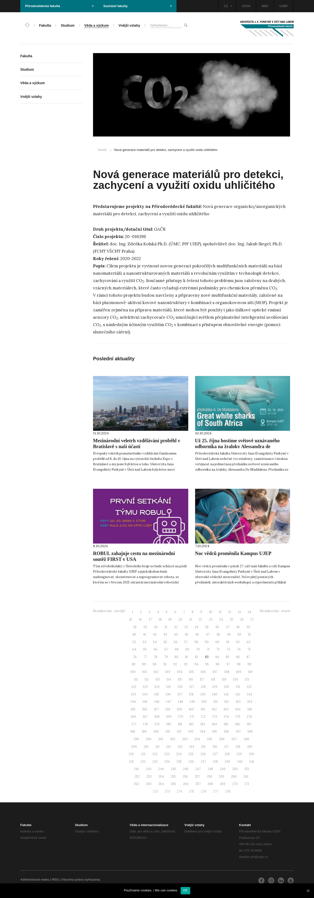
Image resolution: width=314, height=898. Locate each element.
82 (196, 657)
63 (248, 642)
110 (250, 672)
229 (239, 754)
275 (191, 791)
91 (165, 664)
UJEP (284, 6)
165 (249, 709)
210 (146, 747)
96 (218, 664)
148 (180, 702)
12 (229, 612)
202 (172, 739)
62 (238, 642)
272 (155, 791)
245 (173, 769)
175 (238, 717)
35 (207, 627)
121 (247, 679)
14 (249, 612)
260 (234, 776)
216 (214, 747)
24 (221, 619)
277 (215, 791)
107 (215, 672)
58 (196, 642)
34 (196, 627)
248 (210, 769)
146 (156, 702)
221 (143, 754)
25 (231, 619)
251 (246, 769)
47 (207, 634)
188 (132, 731)
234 (167, 762)
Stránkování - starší (275, 611)
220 (131, 754)
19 (170, 619)
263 (148, 784)
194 (202, 731)
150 (204, 702)
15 (130, 619)
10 (210, 612)
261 (245, 776)
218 (238, 747)
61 (227, 642)
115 (180, 679)
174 (226, 717)
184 (214, 724)
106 (203, 672)
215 (203, 747)
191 (168, 731)
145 (145, 702)
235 (179, 762)
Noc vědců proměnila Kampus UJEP (233, 553)
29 (145, 627)
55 (165, 642)
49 (229, 634)
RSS (55, 879)
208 (246, 739)
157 (156, 709)
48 (218, 634)
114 (169, 679)
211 (157, 747)
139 (202, 694)
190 (156, 731)
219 (249, 747)
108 (226, 672)
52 (134, 642)
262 (136, 784)
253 (149, 776)
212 (168, 747)
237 (203, 762)
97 (228, 664)
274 (179, 791)
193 (190, 731)
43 (165, 634)
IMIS (265, 6)
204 (197, 739)
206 (222, 739)
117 (202, 679)
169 (168, 717)
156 (144, 709)
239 (227, 762)
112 (147, 679)
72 (218, 649)
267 (198, 784)
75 (249, 649)
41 (144, 634)
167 (145, 717)
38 (238, 627)
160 (191, 709)
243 (148, 769)
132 (249, 687)
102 (156, 672)
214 (191, 747)
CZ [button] (228, 6)
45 (186, 634)
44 (176, 634)
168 (157, 717)
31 (165, 627)
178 (145, 724)
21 (190, 619)
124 (157, 687)
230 (251, 754)
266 (185, 784)
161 (203, 709)
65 (145, 649)
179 (157, 724)
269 (222, 784)
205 (209, 739)
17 (150, 619)
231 (131, 762)
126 (180, 687)
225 (191, 754)
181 (180, 724)
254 (161, 776)
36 (217, 627)
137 (180, 694)
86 (238, 657)
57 (186, 642)
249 (222, 769)
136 (168, 694)
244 (161, 769)
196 (226, 731)
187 (249, 724)
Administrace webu (34, 879)
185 (226, 724)
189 (144, 731)
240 (239, 762)
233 (154, 762)
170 (180, 717)
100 (133, 672)
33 (186, 627)
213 (180, 747)
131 (238, 687)
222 (154, 754)
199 (136, 739)
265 (173, 784)
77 (145, 657)
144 (133, 702)
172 (203, 717)
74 (239, 649)
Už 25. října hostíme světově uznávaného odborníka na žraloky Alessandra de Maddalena (237, 446)
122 (134, 687)
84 (217, 657)
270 (235, 784)
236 (191, 762)
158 (168, 709)
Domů (102, 150)
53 (144, 642)
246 (185, 769)
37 (227, 627)
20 (180, 619)
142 (237, 694)
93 (186, 664)
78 (155, 657)
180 (168, 724)
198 (250, 731)
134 (145, 694)
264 (161, 784)
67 (166, 649)
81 (186, 657)
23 (210, 619)
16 (140, 619)
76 (135, 657)
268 (210, 784)
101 (144, 672)
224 (179, 754)
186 (237, 724)
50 (239, 634)
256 (185, 776)
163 (226, 709)
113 (158, 679)
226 (203, 754)
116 (191, 679)
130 (226, 687)
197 (238, 731)
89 (144, 664)
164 (238, 709)
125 (168, 687)
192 (179, 731)
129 (214, 687)
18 (160, 619)
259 (221, 776)
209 (134, 747)
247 (198, 769)
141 (226, 694)
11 (220, 612)
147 (168, 702)
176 (249, 717)
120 (235, 679)
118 (213, 679)
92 (175, 664)
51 (249, 634)
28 (134, 627)
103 (167, 672)
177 (134, 724)
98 (239, 664)
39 (248, 627)
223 (166, 754)
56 (176, 642)
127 (191, 687)
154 (249, 702)
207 (234, 739)
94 (196, 664)
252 (137, 776)
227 (215, 754)
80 (176, 657)
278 (227, 791)
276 (203, 791)
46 (197, 634)
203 (185, 739)
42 (155, 634)
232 (143, 762)
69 (187, 649)
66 (155, 649)
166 (133, 717)
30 (155, 627)
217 (226, 747)
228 (227, 754)
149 (192, 702)
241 (251, 762)
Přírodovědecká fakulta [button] (59, 6)
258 (209, 776)
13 (239, 612)
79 (166, 657)
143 (249, 694)
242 (136, 769)
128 (203, 687)
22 (200, 619)
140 (214, 694)
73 (228, 649)
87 (248, 657)
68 (176, 649)
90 (155, 664)
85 (227, 657)
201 (160, 739)
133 (133, 694)
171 (192, 717)
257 (197, 776)
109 (238, 672)
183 (202, 724)
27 (252, 619)
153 (238, 702)
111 (136, 679)
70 (198, 649)
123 (145, 687)
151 (215, 702)
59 (207, 642)
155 (133, 709)
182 (191, 724)
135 (156, 694)
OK (185, 890)
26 (242, 619)
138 (191, 694)
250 (235, 769)
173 (214, 717)
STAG (246, 6)
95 (207, 664)
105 (191, 672)
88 (133, 664)
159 (179, 709)
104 (179, 672)
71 (208, 649)
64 (134, 649)
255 (173, 776)
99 (249, 664)
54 (155, 642)
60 (217, 642)
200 (148, 739)
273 (167, 791)
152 (226, 702)
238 (215, 762)
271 (246, 784)
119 (224, 679)
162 (214, 709)
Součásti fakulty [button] (137, 6)
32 (176, 627)
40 (134, 634)
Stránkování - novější (109, 611)
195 (214, 731)
